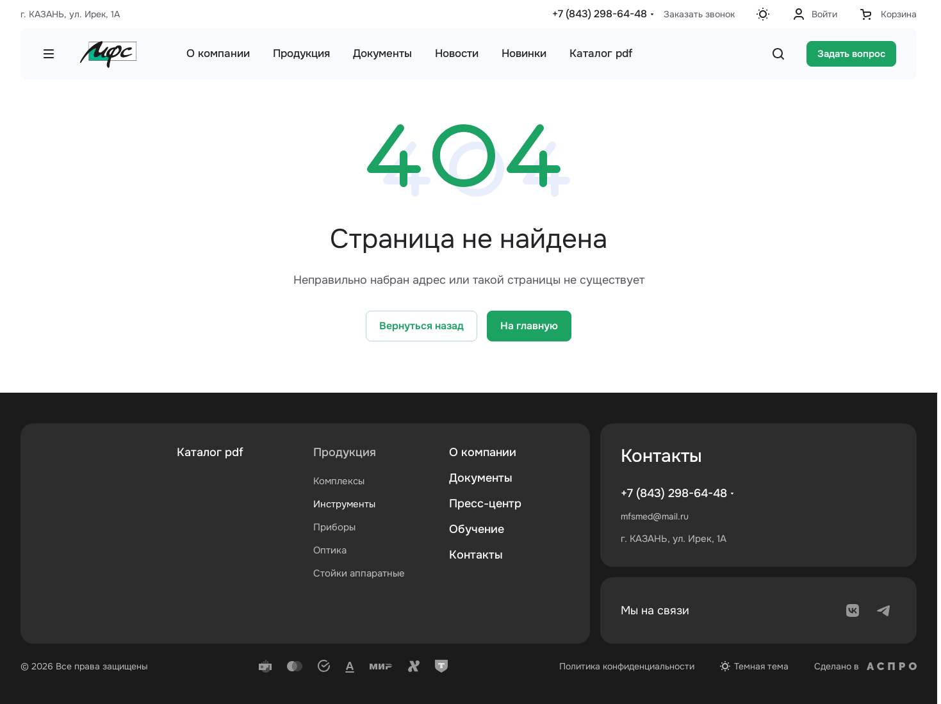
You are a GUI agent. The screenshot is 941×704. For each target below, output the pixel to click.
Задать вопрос (851, 53)
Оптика (330, 550)
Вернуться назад (421, 325)
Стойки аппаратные (359, 573)
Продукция (344, 452)
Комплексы (338, 481)
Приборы (334, 527)
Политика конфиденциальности (626, 666)
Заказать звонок (699, 14)
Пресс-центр (485, 503)
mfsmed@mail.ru (655, 516)
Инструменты (344, 504)
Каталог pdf (210, 452)
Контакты (476, 555)
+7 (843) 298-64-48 (599, 13)
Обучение (476, 529)
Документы (480, 478)
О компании (482, 452)
